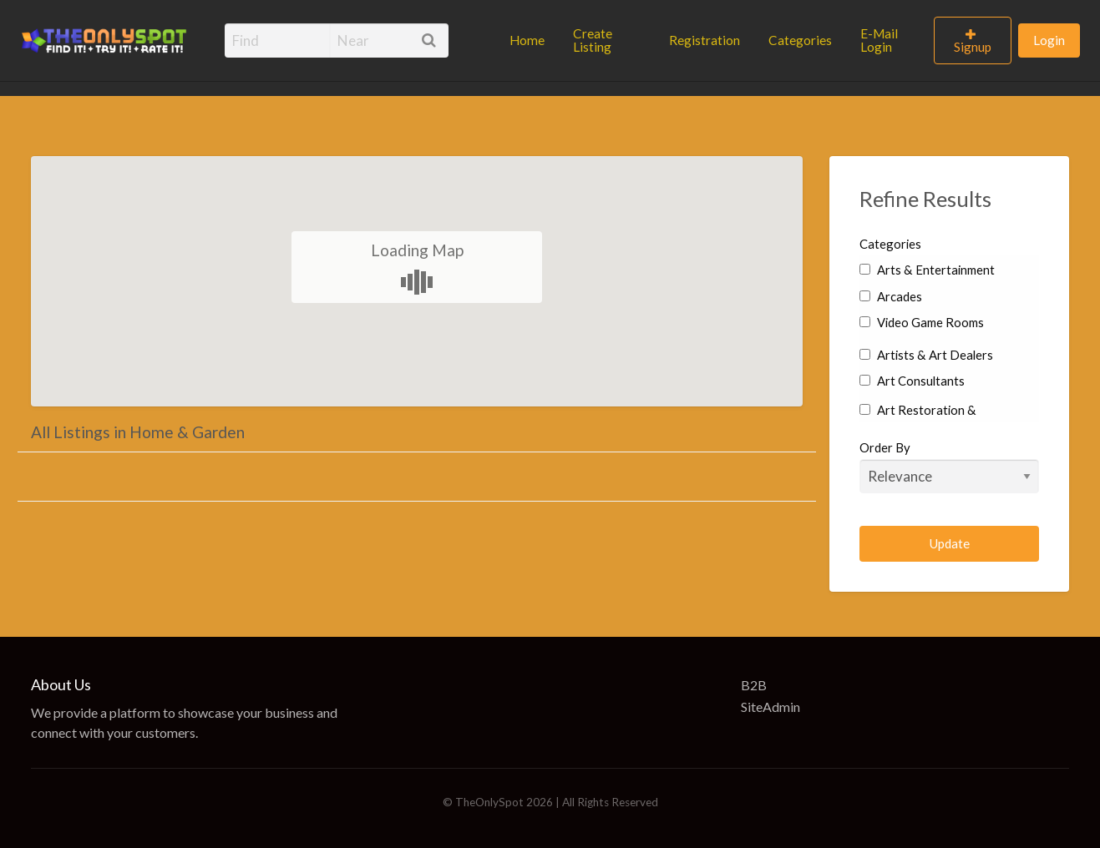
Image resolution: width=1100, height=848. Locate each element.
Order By (949, 466)
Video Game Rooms (921, 322)
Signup (972, 46)
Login (1049, 40)
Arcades (890, 296)
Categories (800, 40)
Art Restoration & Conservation (917, 421)
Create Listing (592, 40)
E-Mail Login (879, 40)
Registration (704, 40)
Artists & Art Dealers (925, 354)
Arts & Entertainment (926, 269)
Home (527, 40)
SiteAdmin (770, 706)
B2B (754, 685)
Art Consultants (911, 380)
